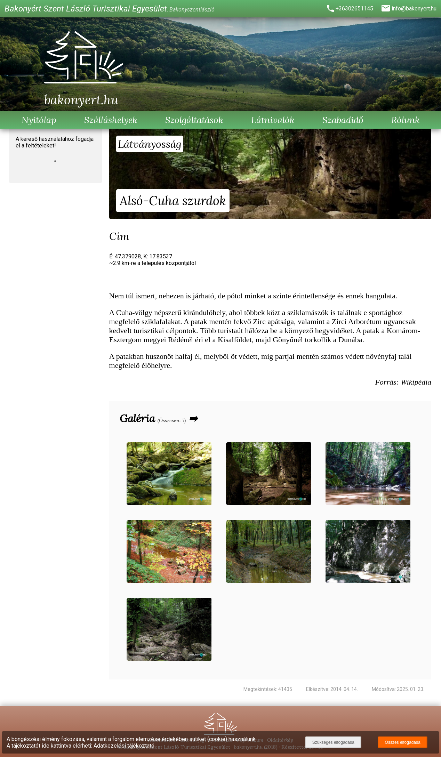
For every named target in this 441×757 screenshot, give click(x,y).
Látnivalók (273, 120)
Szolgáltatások (194, 120)
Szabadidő (342, 120)
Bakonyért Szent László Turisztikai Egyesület (86, 9)
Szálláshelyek (110, 120)
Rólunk (405, 120)
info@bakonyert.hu (414, 8)
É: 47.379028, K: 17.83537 (152, 259)
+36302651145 (354, 8)
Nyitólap (39, 120)
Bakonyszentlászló (192, 9)
